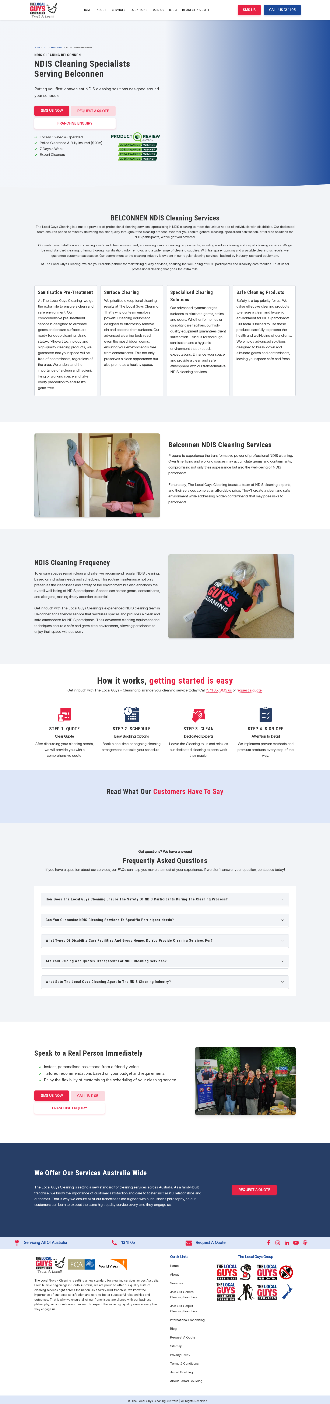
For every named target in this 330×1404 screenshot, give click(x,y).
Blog (173, 9)
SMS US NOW (52, 111)
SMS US (249, 10)
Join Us (158, 9)
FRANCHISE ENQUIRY (76, 123)
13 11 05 (212, 690)
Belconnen (56, 47)
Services (119, 9)
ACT (45, 47)
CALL (89, 1096)
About (102, 9)
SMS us (226, 690)
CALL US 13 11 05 (282, 10)
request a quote (249, 690)
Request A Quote (196, 9)
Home (87, 9)
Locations (139, 9)
